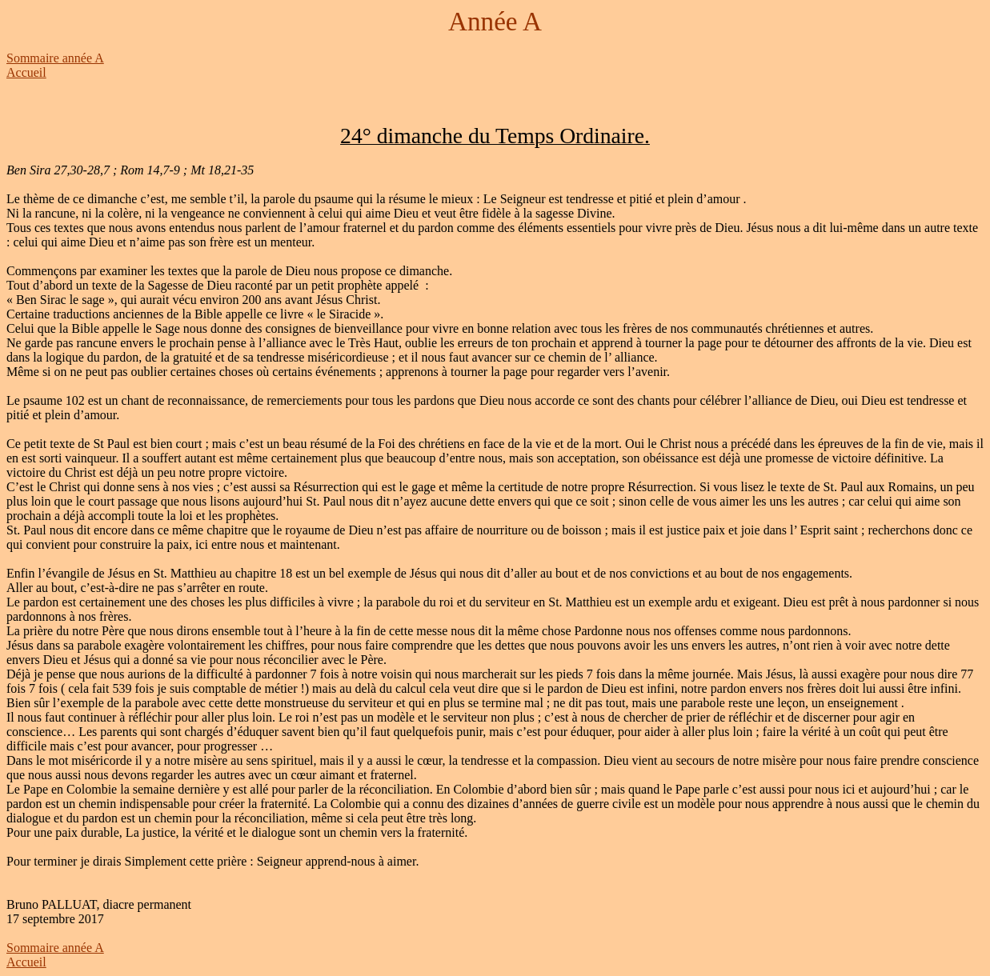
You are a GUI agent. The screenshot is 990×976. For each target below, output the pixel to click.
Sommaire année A (55, 58)
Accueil (26, 72)
